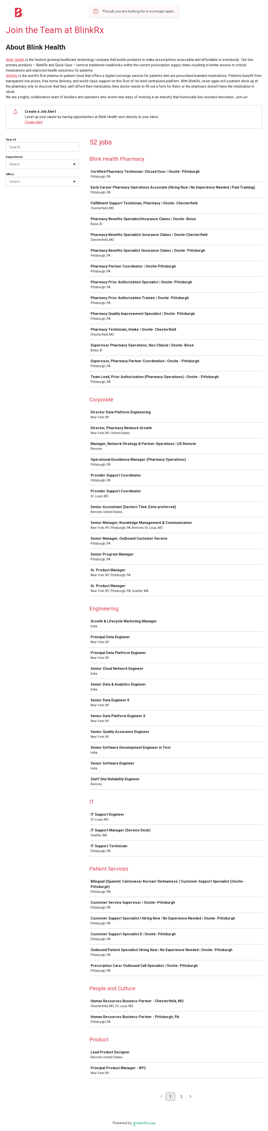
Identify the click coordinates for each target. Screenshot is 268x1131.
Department (14, 157)
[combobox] (9, 164)
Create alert (34, 122)
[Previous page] (161, 1097)
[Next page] (190, 1097)
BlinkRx (12, 76)
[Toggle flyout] (74, 164)
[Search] (42, 147)
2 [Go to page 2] (182, 1097)
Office (10, 174)
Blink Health (15, 60)
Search (11, 139)
